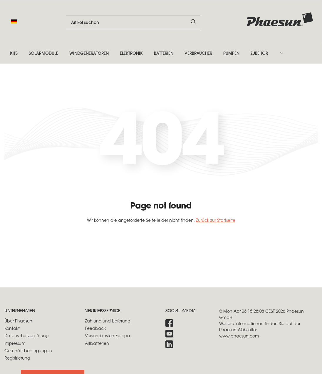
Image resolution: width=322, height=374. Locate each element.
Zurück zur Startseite (215, 221)
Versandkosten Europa (107, 336)
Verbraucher (198, 54)
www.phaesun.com (239, 336)
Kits (14, 54)
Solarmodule (43, 54)
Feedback (95, 329)
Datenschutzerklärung (26, 336)
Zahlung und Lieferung (107, 321)
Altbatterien (97, 344)
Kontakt (12, 329)
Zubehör (259, 54)
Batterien (163, 54)
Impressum (14, 344)
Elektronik (131, 54)
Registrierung (17, 358)
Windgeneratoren (89, 54)
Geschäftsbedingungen (28, 351)
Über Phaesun (18, 321)
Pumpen (231, 54)
